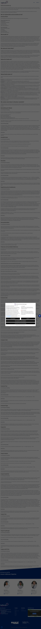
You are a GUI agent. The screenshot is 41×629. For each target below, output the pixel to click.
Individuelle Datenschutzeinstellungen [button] (20, 323)
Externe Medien (24, 310)
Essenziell (23, 306)
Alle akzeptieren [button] (12, 318)
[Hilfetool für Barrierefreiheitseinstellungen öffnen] (39, 315)
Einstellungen (9, 316)
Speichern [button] (28, 318)
